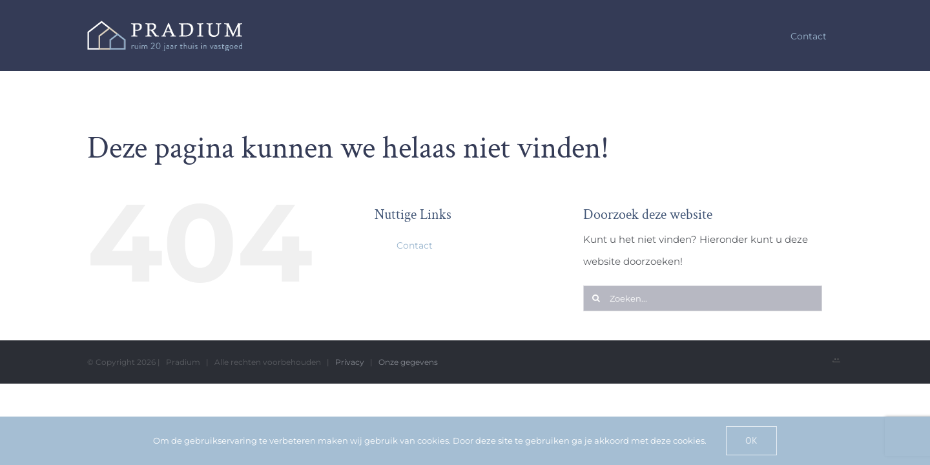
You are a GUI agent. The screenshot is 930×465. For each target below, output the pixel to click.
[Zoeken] (596, 298)
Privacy (349, 362)
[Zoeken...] (702, 298)
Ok (751, 440)
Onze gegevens (408, 362)
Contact (415, 245)
